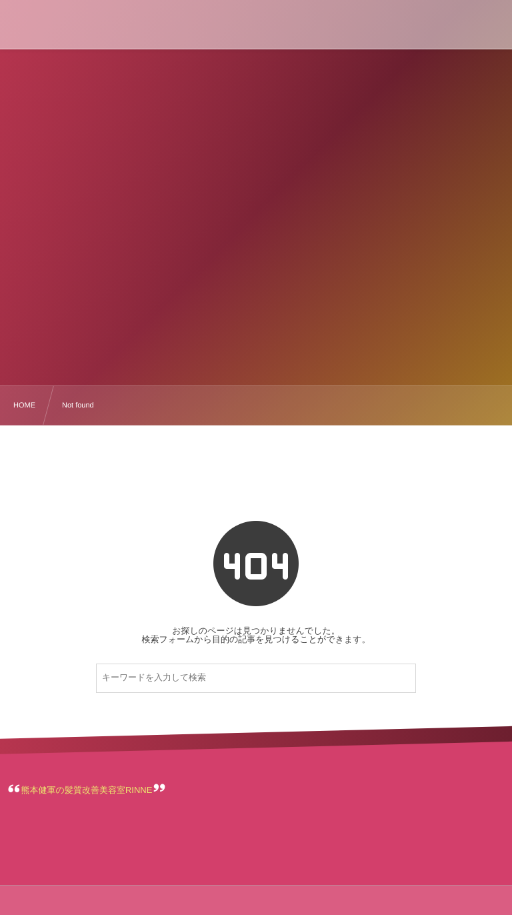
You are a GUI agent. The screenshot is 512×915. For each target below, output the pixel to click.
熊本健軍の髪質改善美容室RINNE (87, 790)
